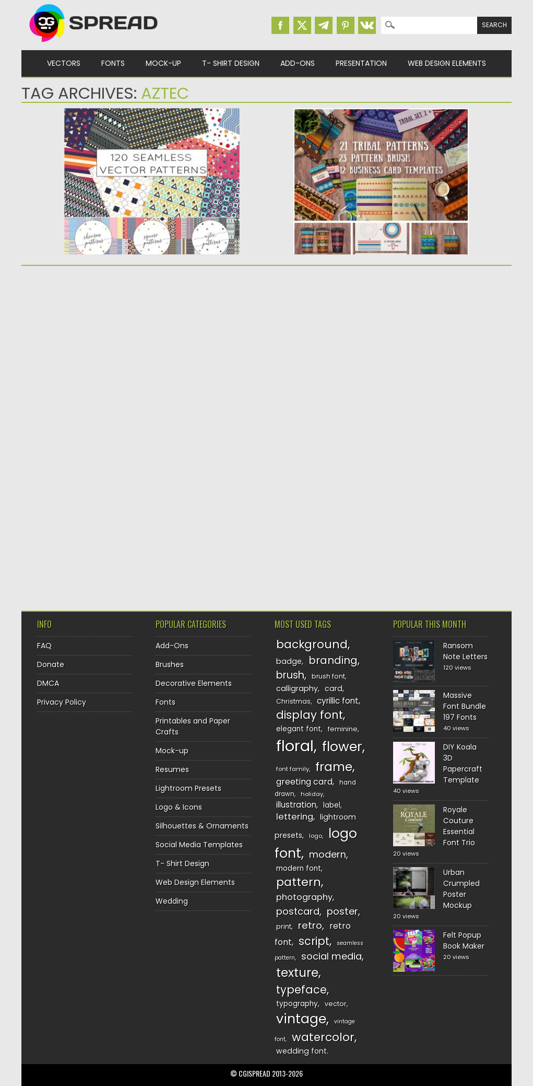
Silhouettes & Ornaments (202, 826)
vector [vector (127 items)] (336, 1003)
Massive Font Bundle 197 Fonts (464, 706)
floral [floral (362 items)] (295, 745)
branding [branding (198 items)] (333, 660)
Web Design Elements (447, 63)
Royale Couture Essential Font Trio (459, 826)
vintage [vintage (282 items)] (301, 1019)
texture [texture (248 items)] (297, 972)
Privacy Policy (61, 702)
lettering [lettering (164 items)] (294, 817)
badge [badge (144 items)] (289, 661)
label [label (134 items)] (331, 805)
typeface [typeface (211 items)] (301, 989)
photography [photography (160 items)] (304, 897)
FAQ (44, 645)
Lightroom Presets (188, 788)
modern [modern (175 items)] (327, 854)
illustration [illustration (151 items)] (296, 804)
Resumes (172, 769)
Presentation (361, 63)
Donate (50, 664)
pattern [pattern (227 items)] (298, 882)
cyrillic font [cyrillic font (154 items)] (338, 700)
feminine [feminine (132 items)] (343, 729)
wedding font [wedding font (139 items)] (301, 1051)
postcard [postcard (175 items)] (297, 911)
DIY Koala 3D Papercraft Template (462, 763)
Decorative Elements (194, 683)
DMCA (48, 683)
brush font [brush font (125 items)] (328, 676)
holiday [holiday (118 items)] (312, 794)
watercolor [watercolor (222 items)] (323, 1037)
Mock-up (163, 63)
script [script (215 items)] (314, 941)
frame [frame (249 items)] (333, 766)
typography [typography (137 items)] (297, 1004)
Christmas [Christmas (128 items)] (293, 701)
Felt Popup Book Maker (463, 940)
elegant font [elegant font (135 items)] (298, 729)
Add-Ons (297, 63)
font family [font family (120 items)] (292, 769)
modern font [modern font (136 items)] (298, 868)
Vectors (63, 63)
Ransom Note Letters (465, 651)
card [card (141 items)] (333, 688)
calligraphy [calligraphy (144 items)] (297, 688)
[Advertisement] (152, 355)
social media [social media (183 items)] (331, 956)
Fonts (113, 63)
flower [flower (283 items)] (342, 747)
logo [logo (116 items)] (315, 836)
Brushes (170, 664)
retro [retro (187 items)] (310, 925)
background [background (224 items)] (312, 644)
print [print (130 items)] (283, 926)
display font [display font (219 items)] (309, 714)
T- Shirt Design (230, 63)
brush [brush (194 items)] (290, 675)
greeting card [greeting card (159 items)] (304, 782)
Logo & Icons (179, 807)
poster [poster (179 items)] (342, 911)
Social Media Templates (199, 844)
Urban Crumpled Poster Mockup (461, 888)
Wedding (172, 901)
